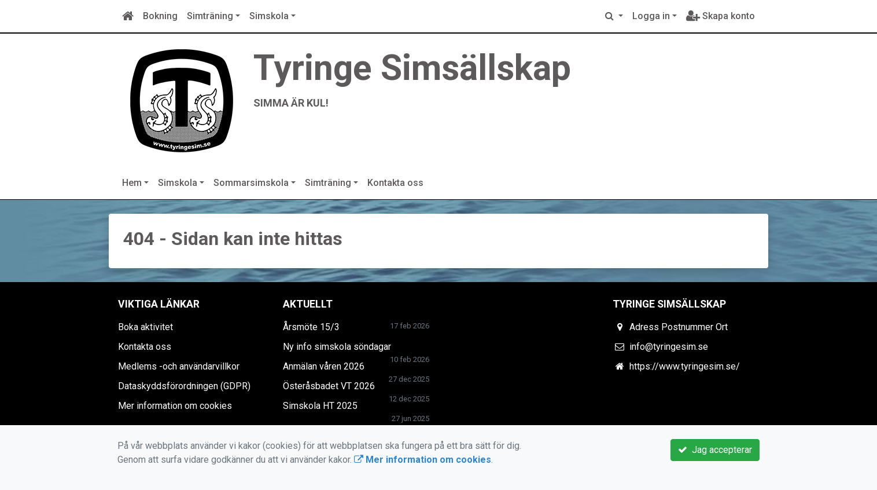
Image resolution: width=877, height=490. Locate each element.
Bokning (160, 15)
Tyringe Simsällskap (412, 68)
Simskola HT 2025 (320, 405)
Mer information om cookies (175, 405)
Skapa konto (720, 15)
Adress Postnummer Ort (678, 326)
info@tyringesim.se (668, 346)
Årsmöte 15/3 (311, 326)
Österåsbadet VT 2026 (329, 386)
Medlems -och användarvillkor (178, 366)
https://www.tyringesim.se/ (684, 366)
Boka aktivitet (145, 326)
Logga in (651, 15)
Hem (132, 182)
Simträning (210, 15)
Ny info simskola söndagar (337, 346)
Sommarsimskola (251, 182)
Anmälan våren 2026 (323, 366)
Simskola (269, 15)
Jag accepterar (715, 449)
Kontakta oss (395, 182)
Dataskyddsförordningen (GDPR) (184, 386)
